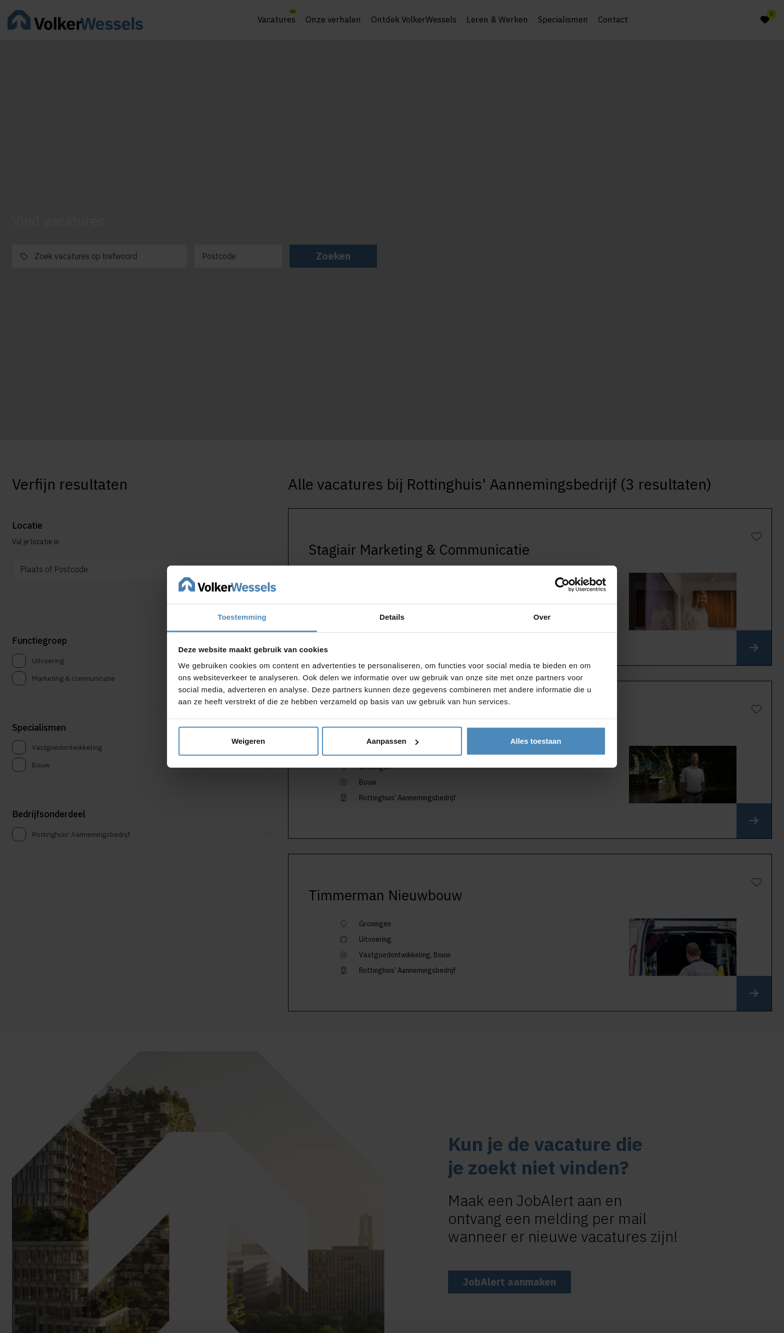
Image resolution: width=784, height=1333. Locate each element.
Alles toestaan (536, 741)
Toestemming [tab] (242, 617)
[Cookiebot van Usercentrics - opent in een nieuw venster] (562, 584)
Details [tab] (392, 617)
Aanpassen (392, 741)
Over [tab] (542, 617)
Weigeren (248, 741)
